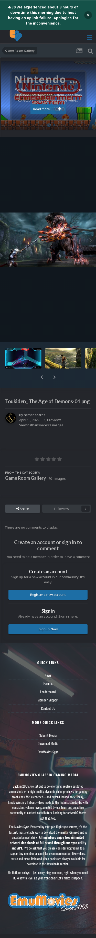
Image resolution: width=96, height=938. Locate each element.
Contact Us (48, 708)
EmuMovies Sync (48, 751)
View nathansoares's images (41, 425)
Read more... (47, 109)
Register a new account (48, 594)
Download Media (48, 743)
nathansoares (34, 414)
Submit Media (48, 735)
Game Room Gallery (25, 478)
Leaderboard (48, 691)
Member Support (47, 699)
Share (22, 508)
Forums (48, 683)
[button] (41, 377)
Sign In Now (48, 629)
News (48, 675)
